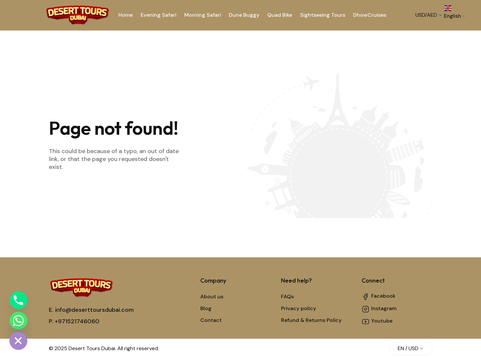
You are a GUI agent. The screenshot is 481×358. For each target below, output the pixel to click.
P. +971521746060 (74, 321)
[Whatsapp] (18, 320)
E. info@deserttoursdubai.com (91, 310)
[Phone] (18, 300)
